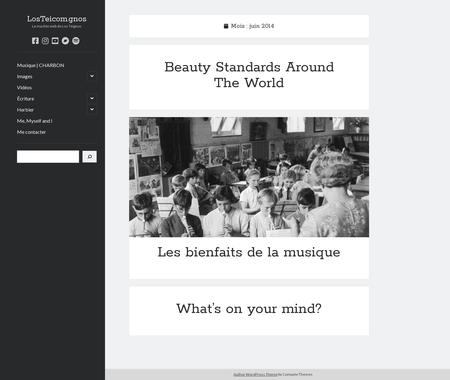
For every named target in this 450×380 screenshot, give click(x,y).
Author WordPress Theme (255, 374)
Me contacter (31, 132)
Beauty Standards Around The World (249, 75)
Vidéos (24, 87)
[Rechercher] (89, 157)
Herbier (25, 109)
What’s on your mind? (249, 309)
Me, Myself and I (35, 121)
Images (24, 76)
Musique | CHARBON (40, 65)
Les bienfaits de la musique (249, 177)
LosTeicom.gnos (56, 19)
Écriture (25, 98)
